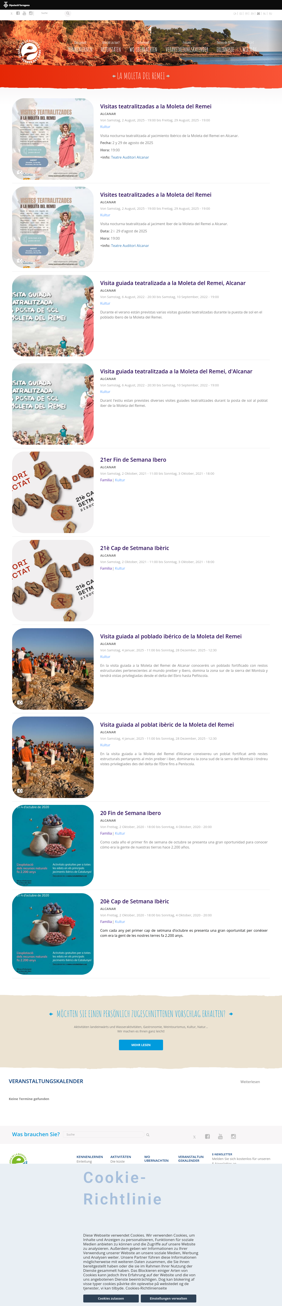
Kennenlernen (80, 35)
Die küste (117, 1148)
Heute (182, 1151)
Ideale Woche (188, 1160)
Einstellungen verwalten (168, 1298)
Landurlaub (119, 1157)
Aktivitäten (111, 35)
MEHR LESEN (140, 1034)
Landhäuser (153, 1162)
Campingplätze (155, 1153)
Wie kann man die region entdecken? (88, 1158)
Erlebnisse (225, 35)
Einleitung (84, 1148)
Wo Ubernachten (143, 35)
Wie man (250, 35)
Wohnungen (153, 1157)
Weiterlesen (185, 123)
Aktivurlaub (119, 1162)
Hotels (149, 1148)
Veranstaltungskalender (187, 35)
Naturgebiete (120, 1153)
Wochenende (188, 1156)
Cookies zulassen (111, 1298)
